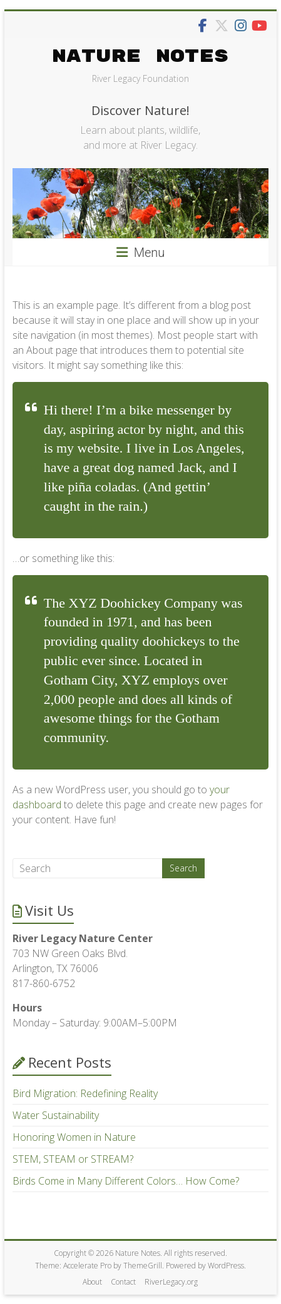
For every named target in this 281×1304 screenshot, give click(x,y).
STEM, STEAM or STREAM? (73, 1159)
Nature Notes (140, 57)
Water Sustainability (56, 1115)
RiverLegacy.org (171, 1281)
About (92, 1281)
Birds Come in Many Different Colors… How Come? (126, 1181)
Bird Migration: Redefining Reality (85, 1093)
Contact (123, 1281)
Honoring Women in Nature (74, 1137)
